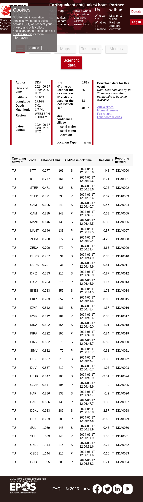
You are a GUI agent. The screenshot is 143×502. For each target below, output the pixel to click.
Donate (136, 11)
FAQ (56, 488)
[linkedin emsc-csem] (117, 488)
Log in (136, 21)
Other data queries (109, 117)
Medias (116, 48)
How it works (82, 10)
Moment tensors (108, 110)
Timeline (100, 29)
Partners (114, 22)
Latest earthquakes (57, 16)
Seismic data (57, 21)
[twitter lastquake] (107, 488)
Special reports (59, 24)
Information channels (81, 16)
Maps (65, 48)
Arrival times (105, 107)
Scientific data (71, 62)
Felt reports (104, 113)
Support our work (115, 27)
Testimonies (91, 48)
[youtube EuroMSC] (128, 488)
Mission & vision (115, 17)
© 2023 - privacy (81, 488)
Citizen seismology (81, 22)
